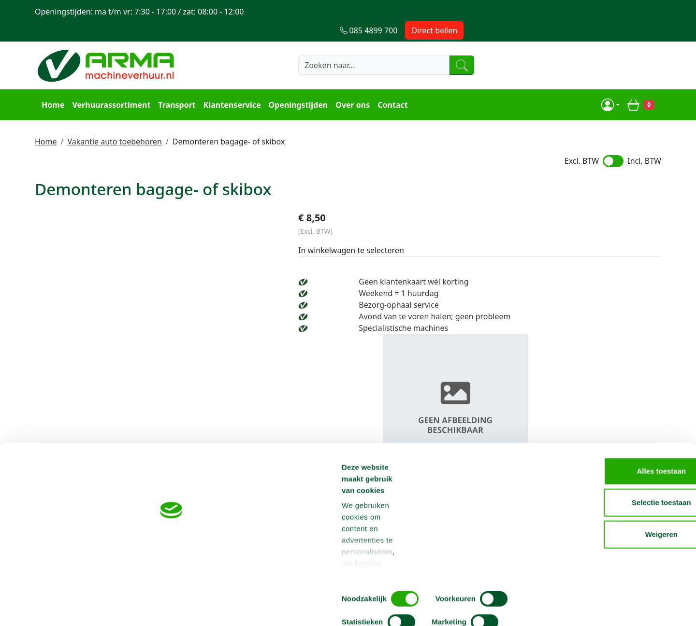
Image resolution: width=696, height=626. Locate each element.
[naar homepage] (107, 47)
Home (50, 85)
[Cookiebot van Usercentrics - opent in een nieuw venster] (62, 607)
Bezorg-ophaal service (533, 287)
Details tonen (522, 607)
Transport (174, 85)
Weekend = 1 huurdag (533, 275)
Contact (390, 85)
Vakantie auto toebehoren (114, 120)
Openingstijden (295, 85)
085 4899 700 (461, 428)
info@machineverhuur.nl (595, 428)
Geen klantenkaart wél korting (548, 264)
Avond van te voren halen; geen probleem (569, 299)
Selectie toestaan (615, 531)
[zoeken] (456, 47)
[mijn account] (613, 85)
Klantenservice (229, 85)
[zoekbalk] (360, 47)
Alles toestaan (615, 499)
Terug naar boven (348, 398)
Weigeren (615, 562)
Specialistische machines (538, 310)
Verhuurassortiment (108, 85)
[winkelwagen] (643, 85)
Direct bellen (632, 11)
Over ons (350, 85)
